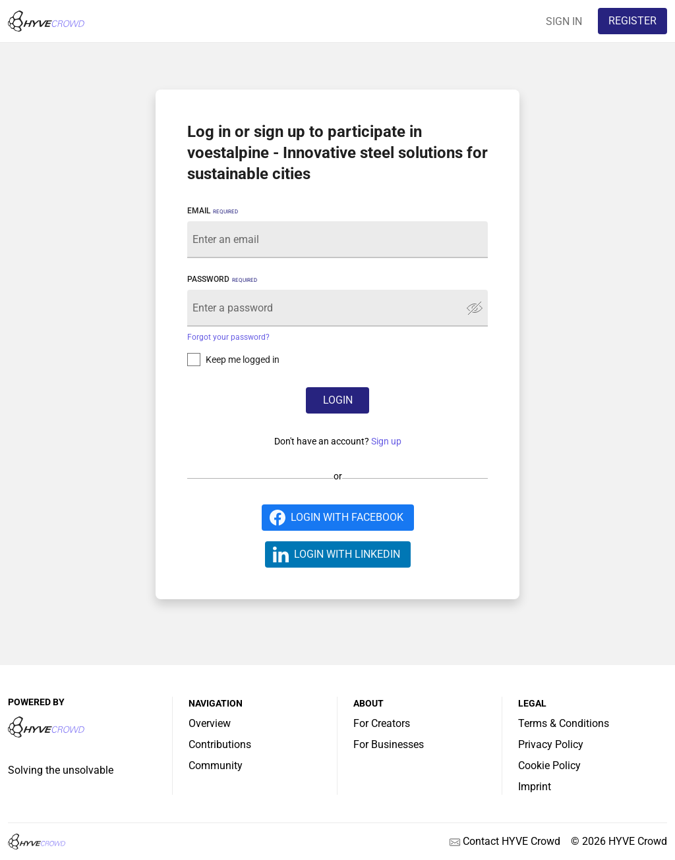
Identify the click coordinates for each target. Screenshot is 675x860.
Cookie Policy (549, 765)
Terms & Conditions (563, 723)
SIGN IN (564, 21)
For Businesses (388, 744)
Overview (210, 723)
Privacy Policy (550, 744)
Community (216, 765)
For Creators (381, 723)
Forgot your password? (228, 337)
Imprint (534, 786)
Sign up (386, 441)
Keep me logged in (242, 359)
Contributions (220, 744)
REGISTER (632, 20)
